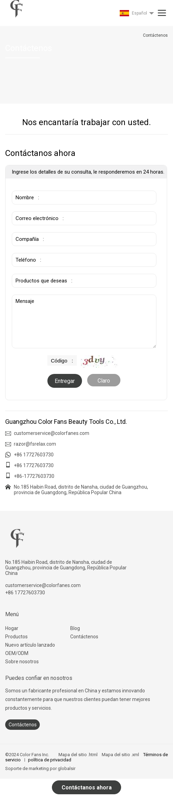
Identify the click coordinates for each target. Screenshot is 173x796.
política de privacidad (49, 759)
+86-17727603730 (34, 476)
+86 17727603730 (34, 454)
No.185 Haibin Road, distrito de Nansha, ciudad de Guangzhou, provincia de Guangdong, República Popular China (81, 489)
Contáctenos (84, 636)
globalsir (66, 768)
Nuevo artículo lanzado (30, 645)
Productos (16, 636)
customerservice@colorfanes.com (51, 433)
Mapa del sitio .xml (120, 754)
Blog (75, 628)
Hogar (11, 628)
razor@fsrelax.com (35, 444)
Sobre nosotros (22, 661)
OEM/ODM (16, 653)
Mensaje (84, 321)
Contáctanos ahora (87, 787)
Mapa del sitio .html (78, 754)
